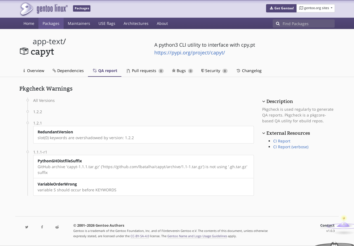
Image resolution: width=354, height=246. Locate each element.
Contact (327, 225)
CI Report (281, 141)
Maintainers (79, 23)
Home (29, 23)
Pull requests (145, 70)
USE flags (106, 23)
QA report (104, 70)
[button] (281, 8)
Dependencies (68, 70)
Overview (34, 70)
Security (214, 70)
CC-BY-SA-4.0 (140, 236)
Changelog (249, 70)
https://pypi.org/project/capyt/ (189, 52)
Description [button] (279, 101)
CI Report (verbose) (290, 146)
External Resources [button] (288, 133)
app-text (48, 41)
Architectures (136, 23)
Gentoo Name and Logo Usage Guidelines (197, 236)
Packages (51, 23)
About (162, 23)
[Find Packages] (309, 23)
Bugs (182, 70)
